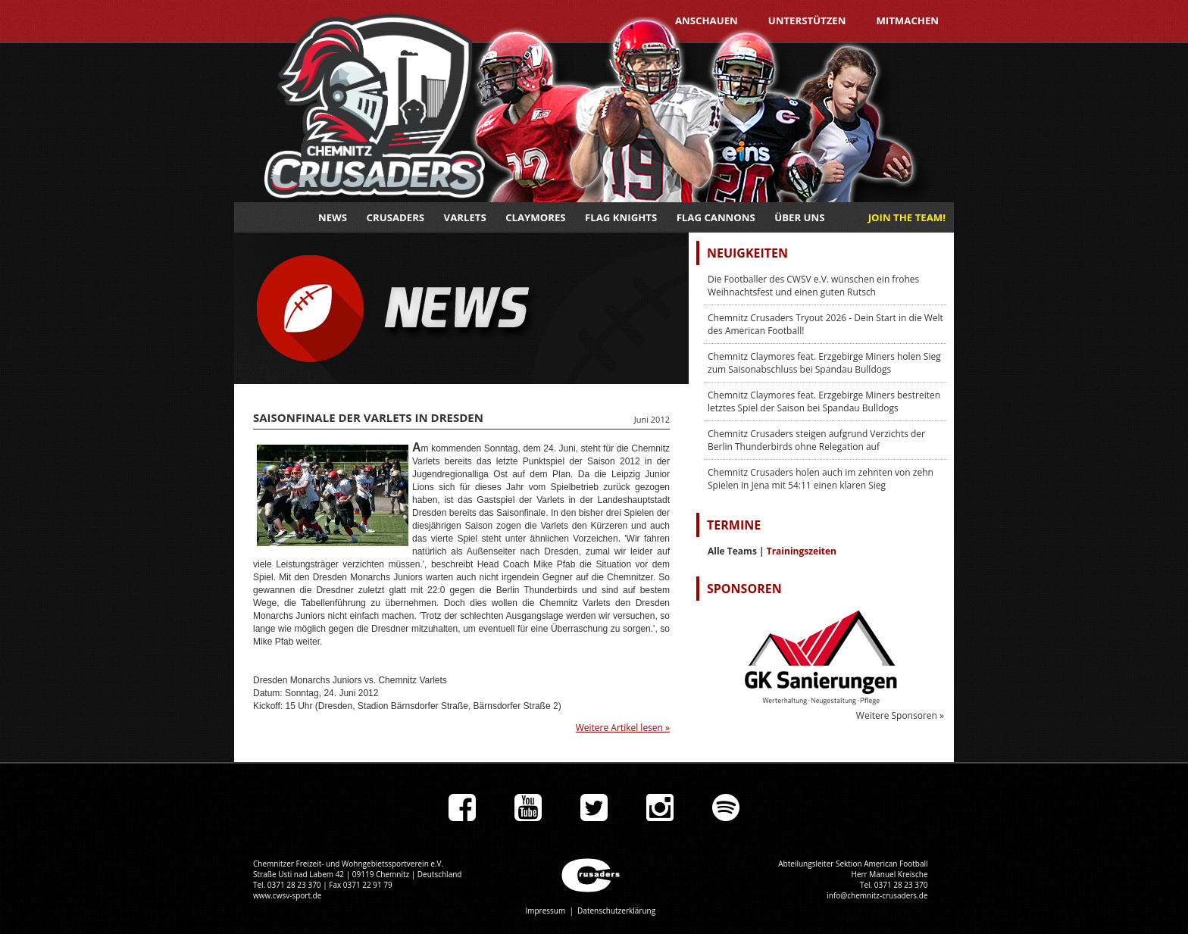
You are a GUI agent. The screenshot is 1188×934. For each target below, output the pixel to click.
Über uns (799, 217)
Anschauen (706, 20)
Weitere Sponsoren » (900, 715)
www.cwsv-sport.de (287, 895)
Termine (734, 525)
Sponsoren (744, 588)
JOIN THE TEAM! (907, 217)
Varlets (465, 217)
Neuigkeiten (747, 253)
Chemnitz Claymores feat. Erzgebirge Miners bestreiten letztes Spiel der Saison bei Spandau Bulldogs (824, 401)
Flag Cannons (716, 217)
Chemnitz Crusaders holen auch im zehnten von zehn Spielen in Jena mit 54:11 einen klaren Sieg (820, 479)
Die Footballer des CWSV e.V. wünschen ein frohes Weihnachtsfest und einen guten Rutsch (813, 285)
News (332, 217)
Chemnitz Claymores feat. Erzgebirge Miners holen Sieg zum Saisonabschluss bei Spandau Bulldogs (824, 363)
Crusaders (396, 217)
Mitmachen (907, 20)
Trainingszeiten (801, 551)
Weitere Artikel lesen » (623, 727)
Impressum (545, 910)
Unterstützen (807, 20)
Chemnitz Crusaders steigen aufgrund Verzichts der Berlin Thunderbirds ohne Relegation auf (816, 440)
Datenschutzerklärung (616, 910)
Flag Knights (621, 217)
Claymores (535, 217)
